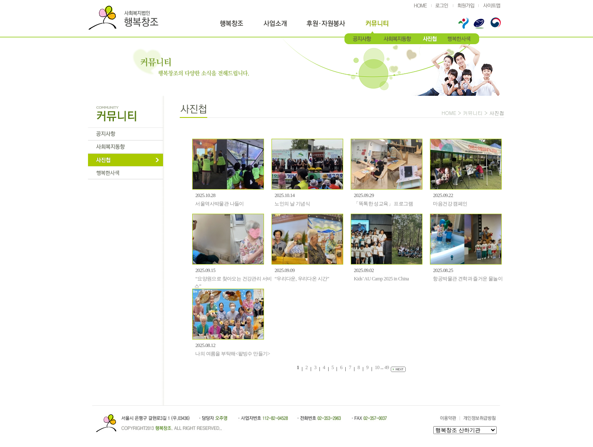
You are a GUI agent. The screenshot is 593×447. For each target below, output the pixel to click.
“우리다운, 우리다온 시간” (302, 279)
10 (377, 367)
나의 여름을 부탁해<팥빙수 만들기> (232, 354)
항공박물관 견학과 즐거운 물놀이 (469, 279)
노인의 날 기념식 (293, 204)
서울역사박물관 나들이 (219, 204)
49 (386, 367)
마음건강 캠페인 (450, 204)
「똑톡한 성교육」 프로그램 (383, 204)
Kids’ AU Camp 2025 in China (381, 279)
